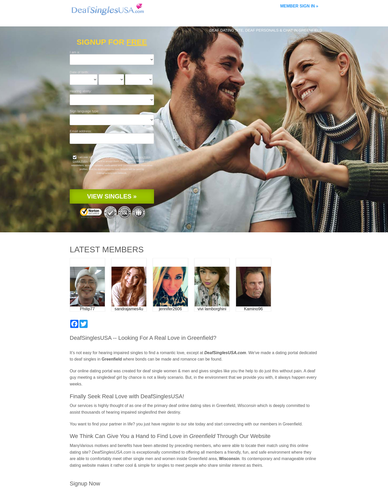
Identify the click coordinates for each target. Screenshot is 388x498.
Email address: (81, 131)
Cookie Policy (80, 161)
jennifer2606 (170, 308)
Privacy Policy (142, 157)
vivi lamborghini (212, 308)
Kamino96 (253, 308)
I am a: (75, 52)
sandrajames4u (129, 308)
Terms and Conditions (122, 157)
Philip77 (87, 308)
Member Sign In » (299, 6)
